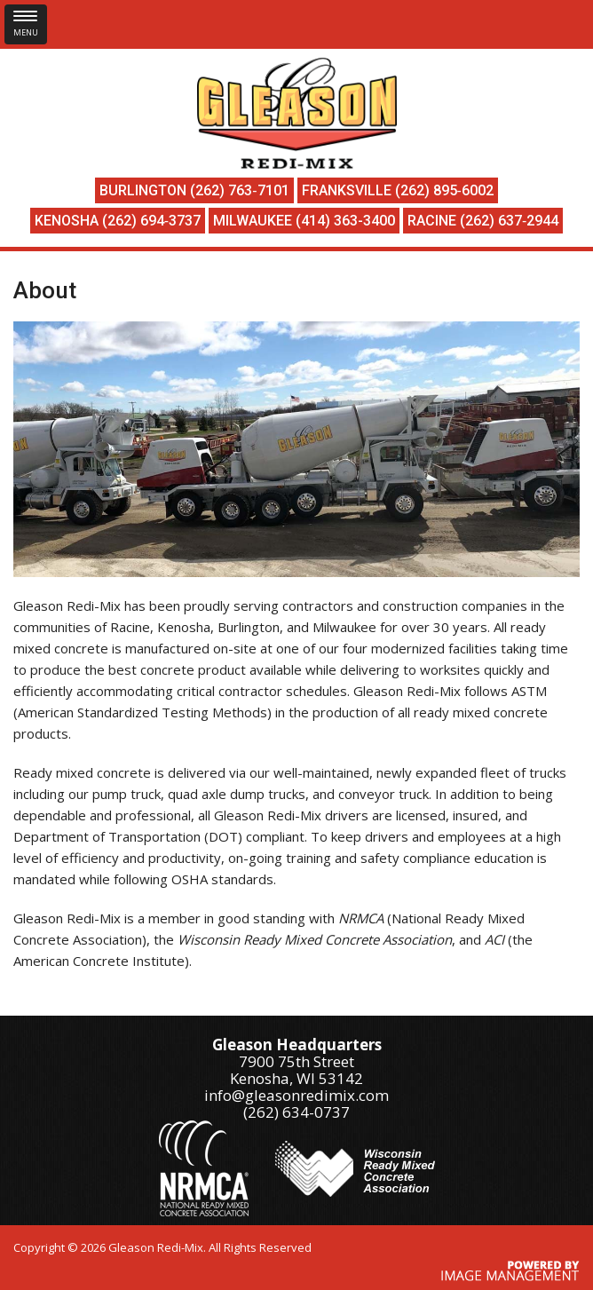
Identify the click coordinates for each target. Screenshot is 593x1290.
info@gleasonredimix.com (296, 1095)
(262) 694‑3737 (151, 220)
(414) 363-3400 (345, 220)
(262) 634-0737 (296, 1112)
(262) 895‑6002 (444, 190)
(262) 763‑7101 (239, 190)
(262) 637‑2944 (509, 220)
